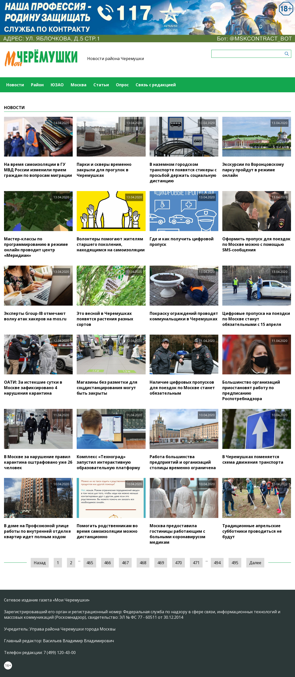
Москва (78, 85)
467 (125, 562)
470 (178, 562)
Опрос (122, 85)
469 (160, 562)
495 (235, 562)
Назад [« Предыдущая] (40, 562)
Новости (15, 85)
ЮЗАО (57, 85)
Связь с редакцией (156, 85)
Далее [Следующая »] (255, 562)
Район (37, 85)
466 (107, 562)
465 (89, 562)
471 (196, 562)
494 (217, 562)
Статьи (101, 85)
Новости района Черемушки (115, 59)
